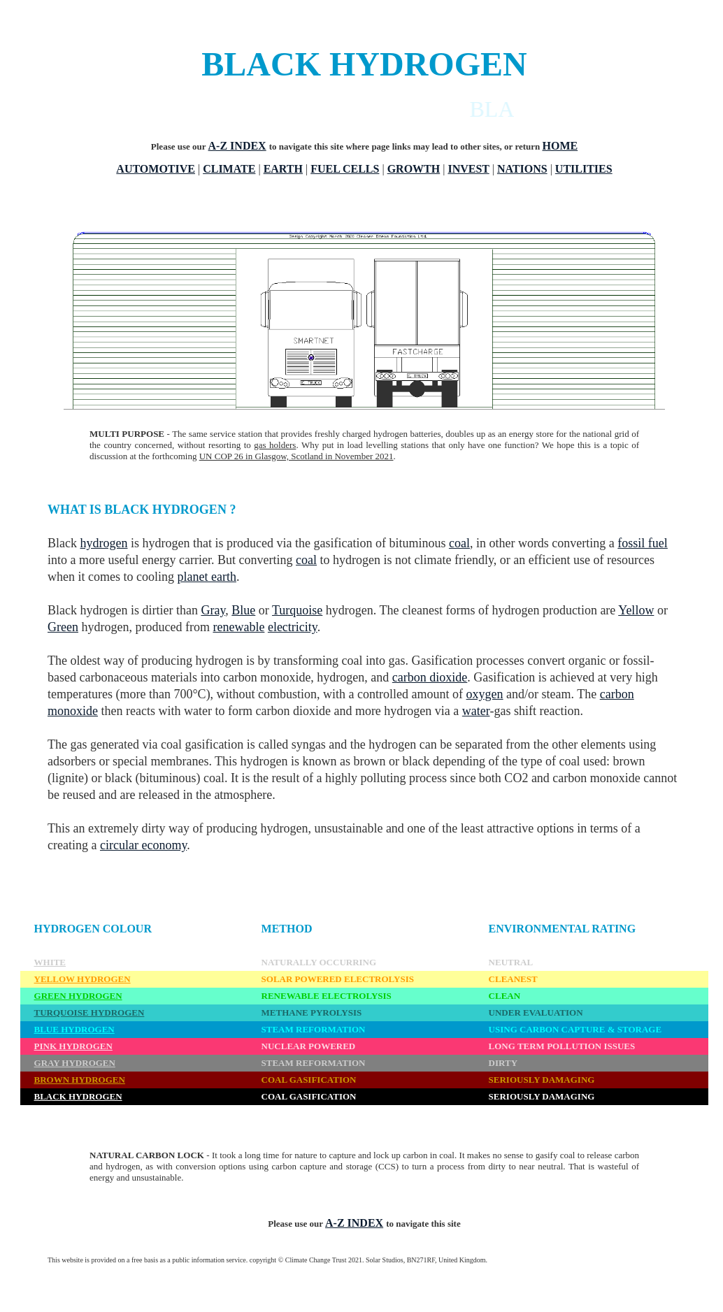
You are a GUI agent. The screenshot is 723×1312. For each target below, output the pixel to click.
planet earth (206, 577)
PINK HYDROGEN (73, 1046)
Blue (243, 610)
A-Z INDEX (237, 146)
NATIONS (522, 169)
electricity (292, 627)
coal (459, 543)
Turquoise (297, 610)
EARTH (283, 169)
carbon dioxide (429, 677)
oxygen (484, 694)
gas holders (275, 445)
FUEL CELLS (344, 169)
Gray (213, 610)
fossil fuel (642, 543)
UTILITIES (584, 169)
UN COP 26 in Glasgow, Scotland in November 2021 (296, 456)
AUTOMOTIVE (155, 169)
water (476, 711)
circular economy (143, 845)
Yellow (636, 610)
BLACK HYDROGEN (78, 1096)
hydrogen (104, 543)
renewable (238, 627)
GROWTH (414, 169)
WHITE (50, 962)
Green (63, 627)
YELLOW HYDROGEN (82, 979)
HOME (560, 146)
